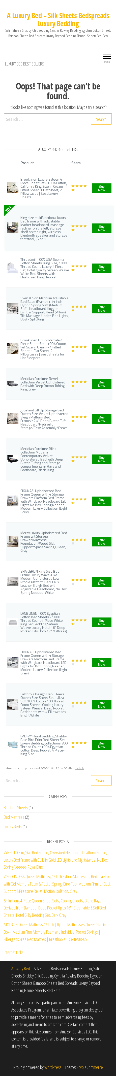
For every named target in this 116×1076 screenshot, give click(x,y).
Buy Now (101, 188)
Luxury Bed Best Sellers (24, 64)
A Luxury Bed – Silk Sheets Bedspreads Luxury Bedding (58, 19)
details (79, 768)
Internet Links (13, 952)
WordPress (53, 1067)
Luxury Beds (13, 827)
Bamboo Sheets (16, 807)
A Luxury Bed (20, 968)
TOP (8, 209)
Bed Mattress (14, 817)
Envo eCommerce (90, 1067)
